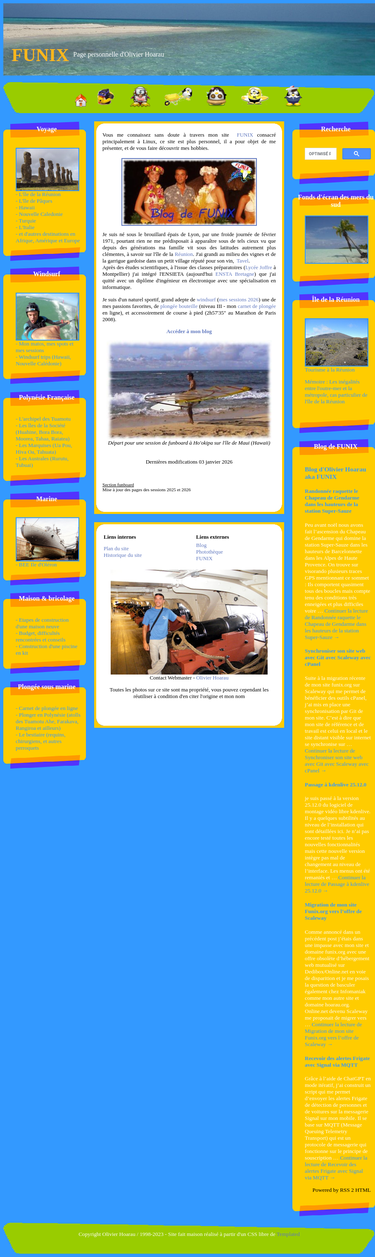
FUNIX (245, 135)
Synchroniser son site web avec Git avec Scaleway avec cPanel (338, 657)
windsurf (206, 299)
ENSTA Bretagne (235, 274)
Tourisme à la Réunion (336, 367)
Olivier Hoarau (212, 678)
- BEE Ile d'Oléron (47, 562)
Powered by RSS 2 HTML (342, 1190)
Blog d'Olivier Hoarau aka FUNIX (335, 473)
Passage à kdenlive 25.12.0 (335, 784)
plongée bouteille (179, 306)
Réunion (184, 254)
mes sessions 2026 (239, 299)
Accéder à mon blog (189, 331)
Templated (288, 1234)
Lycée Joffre (258, 267)
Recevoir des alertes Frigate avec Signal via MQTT (337, 1061)
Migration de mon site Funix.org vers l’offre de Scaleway (333, 911)
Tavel (243, 261)
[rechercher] (320, 154)
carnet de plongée (257, 306)
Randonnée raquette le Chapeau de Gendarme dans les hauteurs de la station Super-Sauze (332, 501)
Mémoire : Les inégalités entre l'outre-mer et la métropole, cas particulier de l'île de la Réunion (336, 392)
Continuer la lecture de (336, 624)
